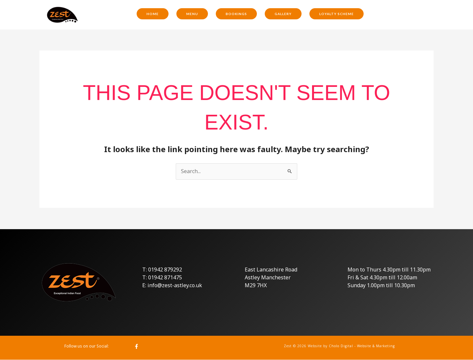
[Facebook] (136, 346)
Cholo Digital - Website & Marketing (362, 346)
